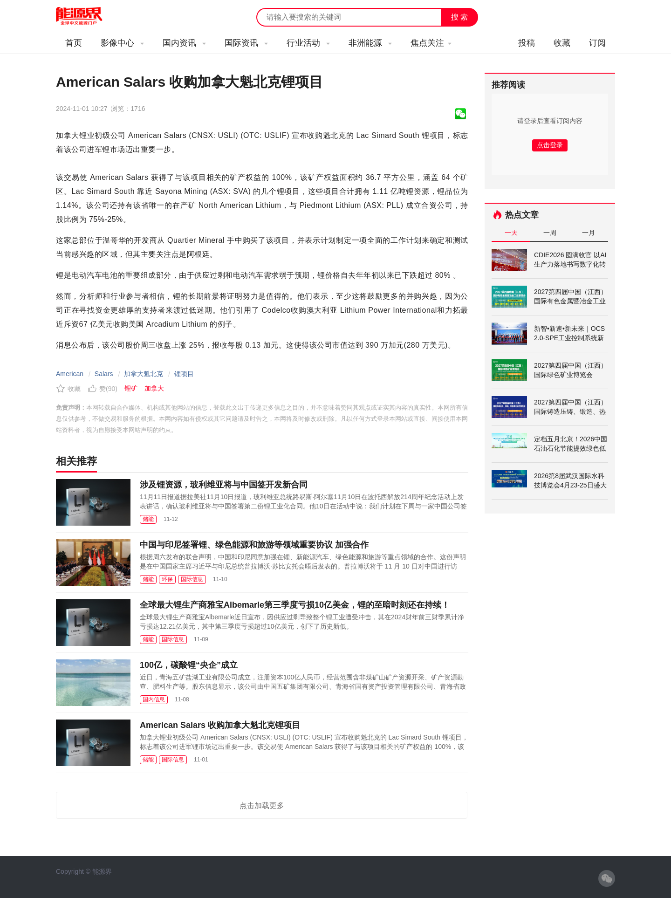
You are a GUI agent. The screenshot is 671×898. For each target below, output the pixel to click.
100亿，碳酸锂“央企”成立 (189, 665)
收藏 (562, 43)
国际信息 (192, 579)
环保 (167, 579)
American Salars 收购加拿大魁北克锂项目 (220, 725)
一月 (588, 232)
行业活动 (308, 43)
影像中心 (122, 43)
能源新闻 (87, 16)
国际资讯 (246, 43)
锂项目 (184, 373)
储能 (148, 519)
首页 (73, 43)
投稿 (526, 43)
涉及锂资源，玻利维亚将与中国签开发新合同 (224, 484)
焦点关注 (431, 43)
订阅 (597, 43)
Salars (104, 373)
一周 (549, 232)
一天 (511, 232)
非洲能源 (370, 43)
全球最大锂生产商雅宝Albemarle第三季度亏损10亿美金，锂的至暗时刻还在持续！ (295, 605)
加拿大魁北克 (143, 373)
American (69, 373)
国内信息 (154, 699)
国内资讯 (184, 43)
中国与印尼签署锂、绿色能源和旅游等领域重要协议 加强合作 (254, 544)
